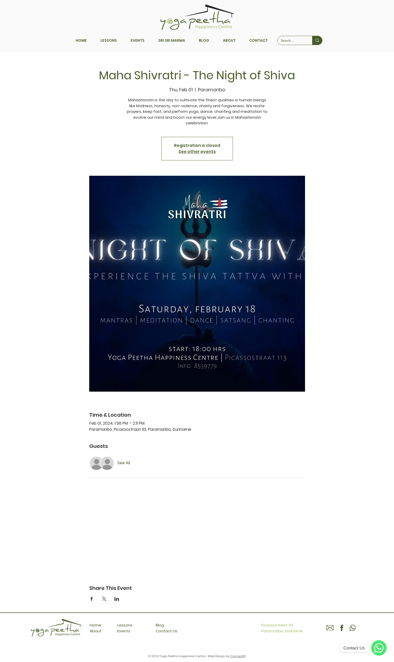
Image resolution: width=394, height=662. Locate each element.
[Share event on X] (104, 599)
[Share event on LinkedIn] (116, 599)
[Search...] (291, 40)
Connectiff (238, 656)
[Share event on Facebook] (91, 599)
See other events (197, 152)
